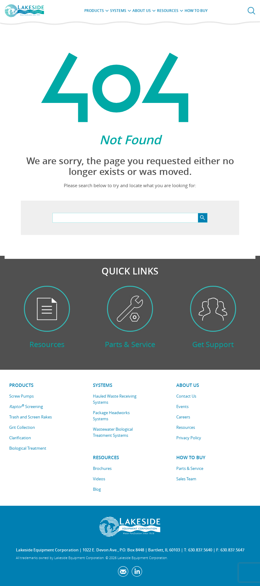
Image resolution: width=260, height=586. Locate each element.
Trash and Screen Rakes (30, 417)
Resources (167, 10)
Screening (26, 406)
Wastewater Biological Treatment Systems (113, 432)
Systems (118, 10)
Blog (97, 489)
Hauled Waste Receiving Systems (114, 399)
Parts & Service (189, 468)
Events (182, 406)
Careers (183, 417)
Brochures (102, 468)
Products (94, 10)
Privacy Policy (188, 437)
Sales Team (186, 479)
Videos (99, 479)
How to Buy (196, 10)
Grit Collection (22, 427)
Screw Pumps (21, 396)
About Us (141, 10)
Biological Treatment (27, 448)
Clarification (20, 437)
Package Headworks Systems (111, 416)
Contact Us (186, 396)
